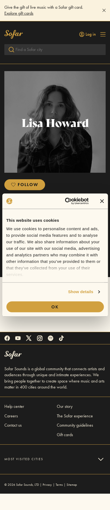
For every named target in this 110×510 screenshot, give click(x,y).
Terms (59, 501)
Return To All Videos (24, 78)
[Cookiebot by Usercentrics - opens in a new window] (67, 201)
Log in (87, 34)
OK (55, 307)
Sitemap (72, 501)
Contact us (13, 441)
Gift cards (65, 451)
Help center (14, 423)
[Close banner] (102, 201)
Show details (80, 291)
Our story (65, 423)
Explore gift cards (18, 13)
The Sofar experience (75, 432)
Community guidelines (75, 441)
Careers (11, 432)
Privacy (47, 501)
